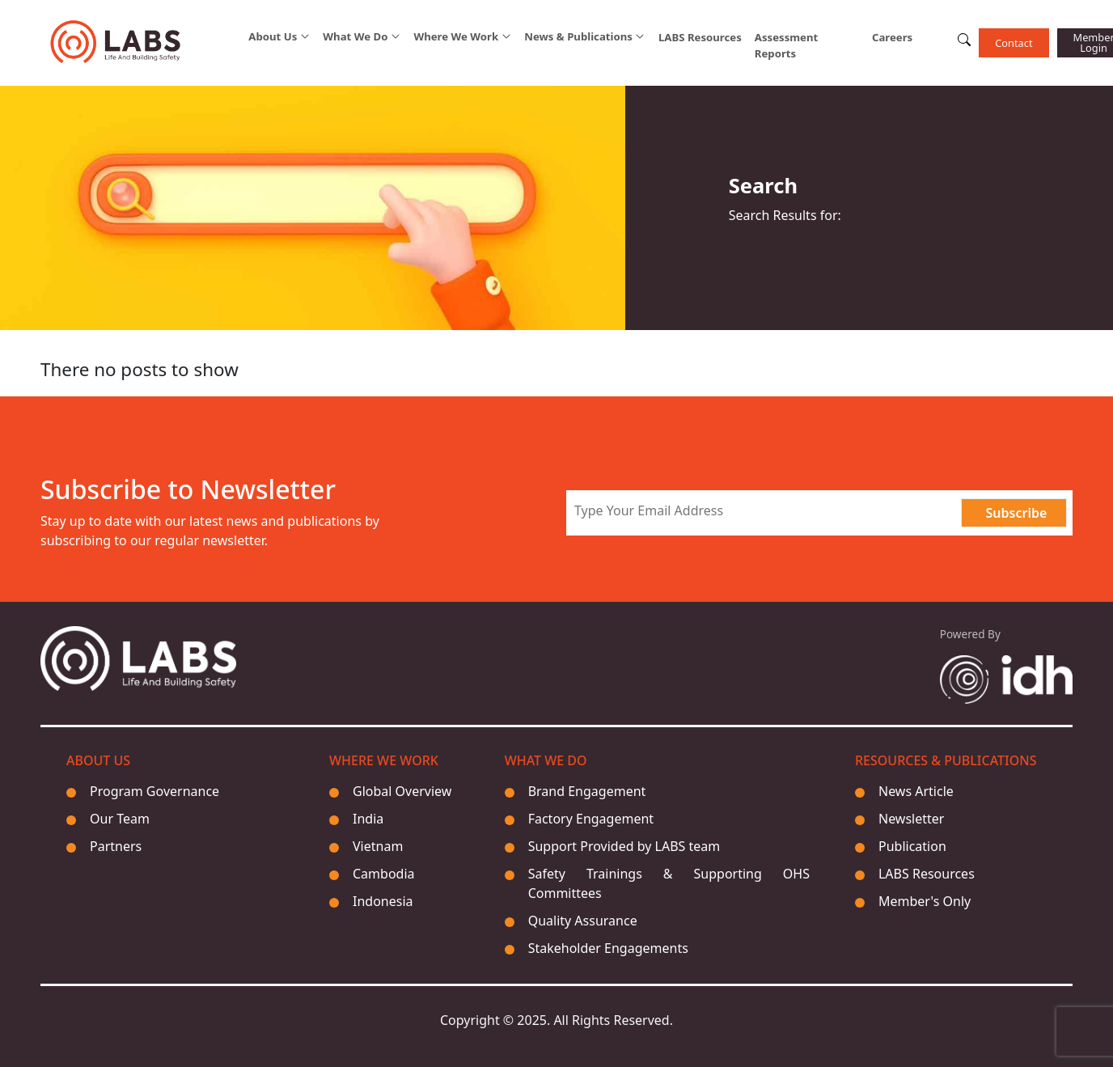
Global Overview (402, 791)
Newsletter (911, 819)
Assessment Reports (787, 45)
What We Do (355, 37)
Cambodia (384, 874)
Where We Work (455, 37)
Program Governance (154, 791)
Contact (1013, 43)
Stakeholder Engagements (608, 948)
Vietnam (378, 846)
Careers (892, 37)
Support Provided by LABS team (624, 846)
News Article (916, 791)
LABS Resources (700, 37)
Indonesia (383, 901)
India (368, 819)
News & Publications (578, 37)
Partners (116, 846)
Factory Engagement (591, 819)
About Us (272, 37)
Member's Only (924, 901)
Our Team (120, 819)
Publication (912, 846)
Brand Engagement (587, 791)
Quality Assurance (582, 920)
